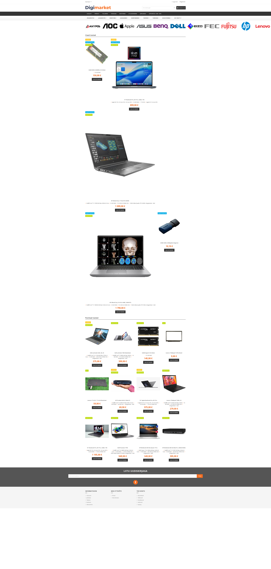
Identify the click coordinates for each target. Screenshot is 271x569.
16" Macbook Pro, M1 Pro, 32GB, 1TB (97, 447)
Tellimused (140, 497)
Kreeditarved (141, 500)
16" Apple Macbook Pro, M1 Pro (148, 400)
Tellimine (88, 500)
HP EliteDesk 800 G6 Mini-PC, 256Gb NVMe (174, 447)
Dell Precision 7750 (122, 447)
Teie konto (141, 491)
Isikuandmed (141, 495)
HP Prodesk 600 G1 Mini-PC (122, 400)
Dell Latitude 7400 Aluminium (123, 353)
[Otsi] (158, 7)
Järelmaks (88, 497)
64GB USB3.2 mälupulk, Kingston (169, 243)
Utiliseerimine (89, 504)
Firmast (113, 495)
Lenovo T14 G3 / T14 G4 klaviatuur (97, 400)
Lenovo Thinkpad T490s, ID (173, 400)
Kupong (139, 504)
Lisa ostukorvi (97, 79)
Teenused (88, 495)
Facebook (135, 482)
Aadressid (140, 502)
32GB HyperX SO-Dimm (148, 353)
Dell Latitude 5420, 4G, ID (97, 353)
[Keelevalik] (88, 2)
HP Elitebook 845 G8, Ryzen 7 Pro (148, 447)
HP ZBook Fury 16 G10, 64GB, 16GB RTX (120, 302)
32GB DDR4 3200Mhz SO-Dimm (97, 70)
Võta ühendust (115, 497)
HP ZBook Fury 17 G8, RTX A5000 (120, 200)
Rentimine (88, 502)
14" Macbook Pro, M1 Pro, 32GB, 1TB (134, 99)
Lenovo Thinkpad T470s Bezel (174, 353)
